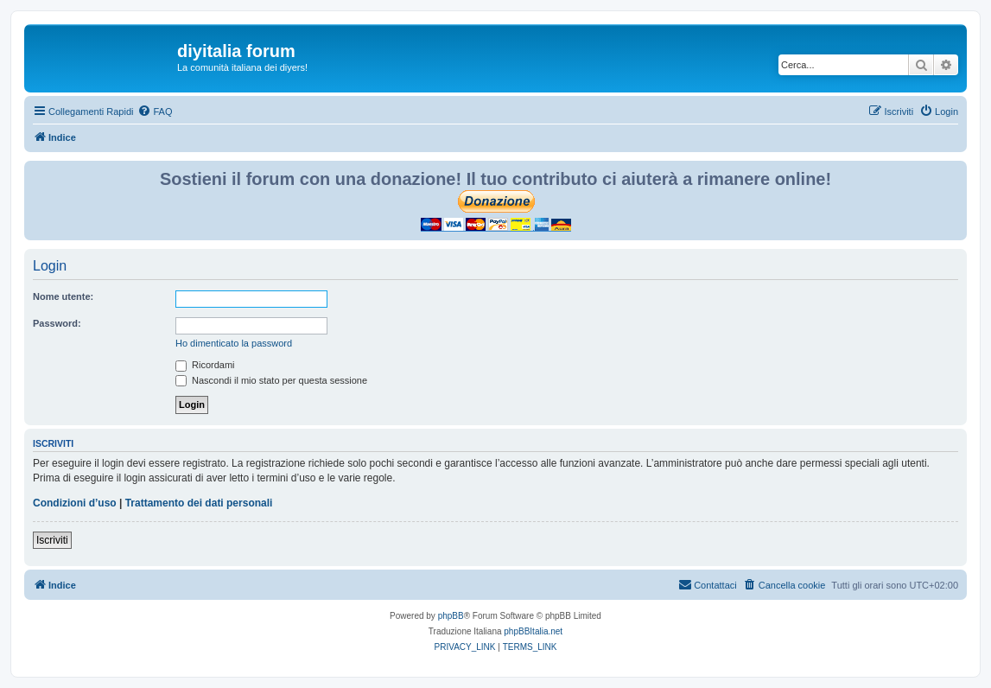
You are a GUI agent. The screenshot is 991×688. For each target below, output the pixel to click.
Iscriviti (52, 540)
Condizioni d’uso (75, 503)
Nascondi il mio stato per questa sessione (271, 380)
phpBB (451, 616)
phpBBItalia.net (533, 631)
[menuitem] (154, 111)
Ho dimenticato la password (233, 343)
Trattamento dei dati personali (199, 503)
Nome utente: (63, 296)
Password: (57, 323)
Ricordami (205, 365)
